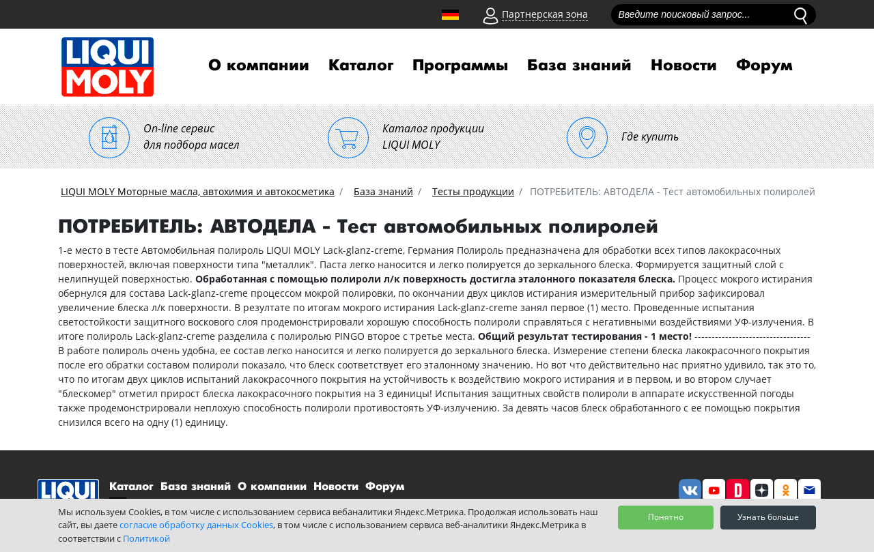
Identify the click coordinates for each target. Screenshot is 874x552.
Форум (764, 65)
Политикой (146, 538)
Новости (684, 65)
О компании (258, 65)
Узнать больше (768, 517)
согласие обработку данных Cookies (196, 525)
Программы (460, 65)
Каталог (360, 65)
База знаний (579, 65)
